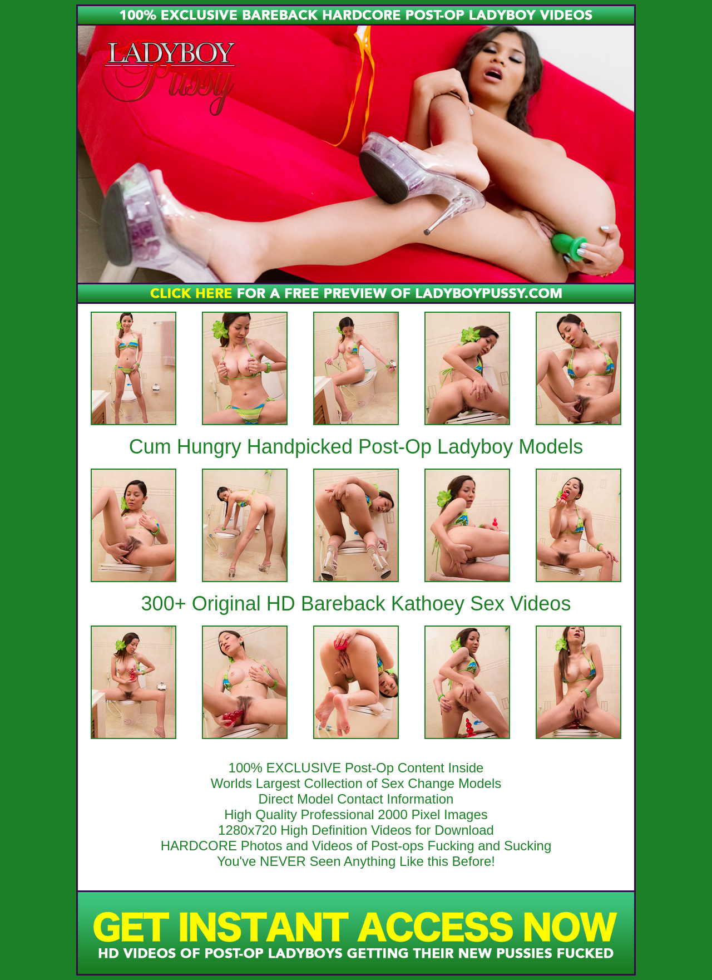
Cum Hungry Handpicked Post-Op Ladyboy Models (356, 446)
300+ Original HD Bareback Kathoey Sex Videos (356, 603)
